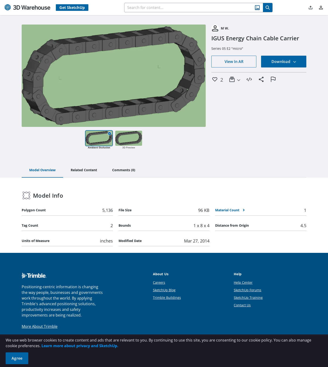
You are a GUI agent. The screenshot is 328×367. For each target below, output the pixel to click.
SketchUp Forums (247, 290)
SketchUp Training (248, 297)
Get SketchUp (72, 7)
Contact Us (242, 305)
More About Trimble (39, 326)
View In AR (234, 61)
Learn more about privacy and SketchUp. (79, 345)
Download (283, 61)
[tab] (42, 170)
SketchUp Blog (164, 290)
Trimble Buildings (167, 297)
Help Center (243, 282)
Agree (17, 358)
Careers (159, 282)
